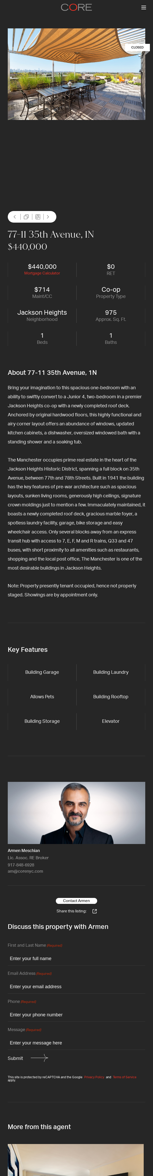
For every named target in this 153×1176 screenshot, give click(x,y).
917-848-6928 (21, 865)
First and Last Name (35, 946)
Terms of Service (124, 1077)
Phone (22, 1002)
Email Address (29, 974)
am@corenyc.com (25, 871)
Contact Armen (76, 901)
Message (24, 1030)
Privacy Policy (94, 1077)
